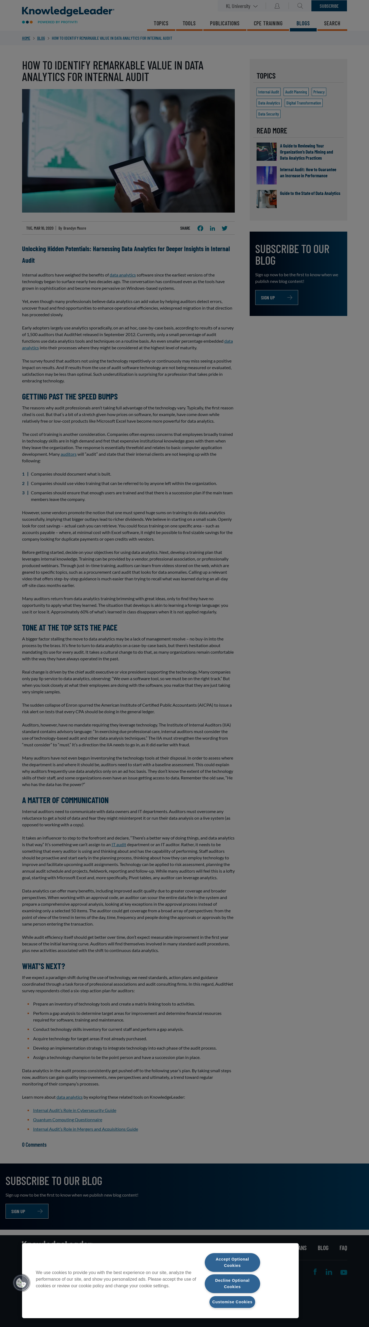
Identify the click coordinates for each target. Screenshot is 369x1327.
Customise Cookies (232, 1302)
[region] (160, 1280)
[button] (21, 1283)
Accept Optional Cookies (232, 1262)
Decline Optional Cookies (232, 1283)
